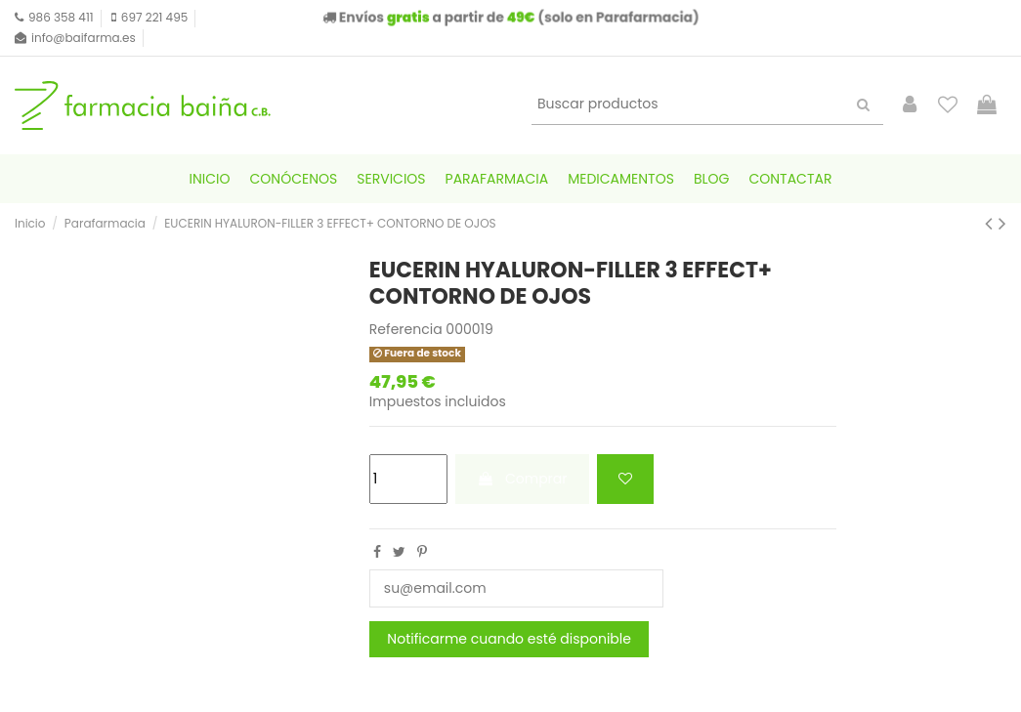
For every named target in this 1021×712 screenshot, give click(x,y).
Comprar (522, 478)
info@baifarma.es (83, 37)
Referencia (406, 329)
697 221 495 (154, 17)
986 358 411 (61, 17)
